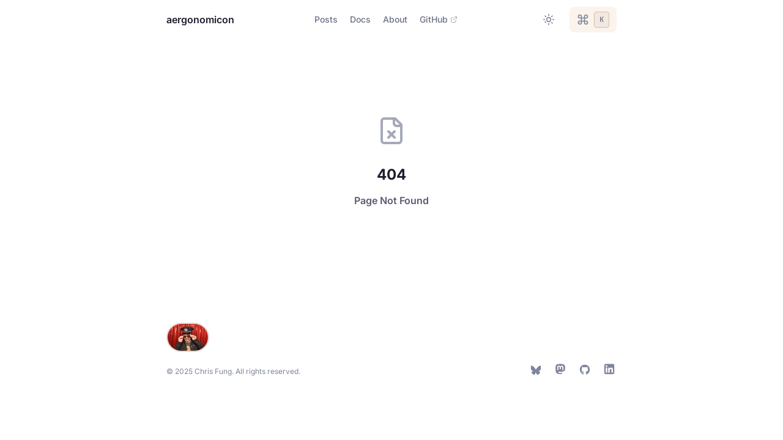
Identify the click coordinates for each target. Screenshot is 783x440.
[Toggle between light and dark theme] (549, 20)
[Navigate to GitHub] (439, 19)
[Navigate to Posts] (326, 19)
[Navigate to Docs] (360, 19)
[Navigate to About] (395, 19)
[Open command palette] (593, 19)
